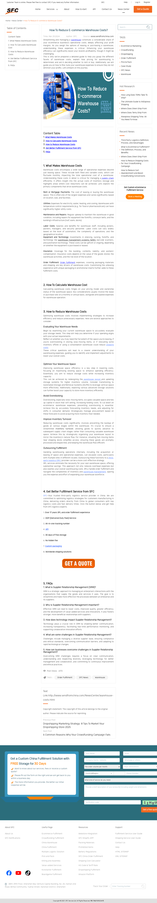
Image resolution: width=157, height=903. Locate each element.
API (94, 9)
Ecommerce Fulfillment (52, 834)
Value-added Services (51, 865)
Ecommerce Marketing (131, 46)
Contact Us (107, 9)
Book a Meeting (135, 197)
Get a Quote (143, 9)
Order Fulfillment (64, 677)
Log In (137, 2)
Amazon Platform (86, 874)
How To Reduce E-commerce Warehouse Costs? (43, 21)
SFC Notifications (12, 838)
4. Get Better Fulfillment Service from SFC (68, 491)
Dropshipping (127, 54)
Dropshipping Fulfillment (89, 870)
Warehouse (100, 677)
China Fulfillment (49, 847)
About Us (9, 834)
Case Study (126, 66)
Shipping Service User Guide (128, 838)
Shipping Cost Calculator (89, 861)
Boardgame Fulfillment (52, 874)
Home (37, 9)
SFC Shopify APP (86, 838)
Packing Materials (86, 843)
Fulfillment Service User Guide (128, 834)
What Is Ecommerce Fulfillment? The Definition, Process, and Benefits (135, 150)
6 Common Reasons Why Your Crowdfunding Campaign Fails (76, 735)
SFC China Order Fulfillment (90, 856)
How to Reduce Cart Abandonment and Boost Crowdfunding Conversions (133, 173)
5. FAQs (48, 583)
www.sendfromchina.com (102, 36)
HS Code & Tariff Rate (88, 865)
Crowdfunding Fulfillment (53, 838)
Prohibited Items (85, 847)
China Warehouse (49, 843)
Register (147, 2)
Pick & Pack (126, 62)
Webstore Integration (87, 834)
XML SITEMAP (121, 856)
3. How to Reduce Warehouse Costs (64, 311)
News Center (123, 9)
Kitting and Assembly (51, 861)
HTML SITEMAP (122, 852)
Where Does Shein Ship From (134, 109)
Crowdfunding (127, 50)
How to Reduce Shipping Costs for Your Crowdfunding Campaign (134, 163)
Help (125, 2)
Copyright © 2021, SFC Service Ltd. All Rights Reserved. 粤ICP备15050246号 (78, 901)
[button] (111, 773)
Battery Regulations (87, 852)
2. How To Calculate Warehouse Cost (65, 285)
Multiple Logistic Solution (53, 852)
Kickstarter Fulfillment (51, 870)
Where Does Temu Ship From (134, 113)
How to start (81, 9)
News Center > (18, 21)
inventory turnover (64, 429)
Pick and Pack (48, 856)
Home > (9, 21)
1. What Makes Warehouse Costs (62, 165)
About (66, 9)
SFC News (83, 677)
